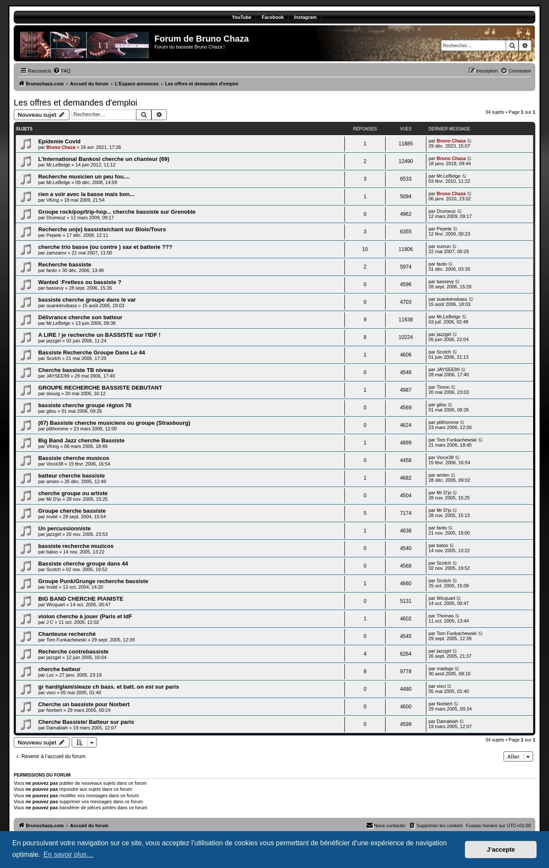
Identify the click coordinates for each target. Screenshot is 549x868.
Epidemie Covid (59, 141)
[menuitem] (61, 71)
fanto (51, 270)
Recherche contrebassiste (73, 651)
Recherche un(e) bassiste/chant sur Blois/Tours (102, 229)
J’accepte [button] (501, 849)
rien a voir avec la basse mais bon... (86, 194)
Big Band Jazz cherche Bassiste (81, 440)
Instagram (305, 17)
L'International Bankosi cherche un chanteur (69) (103, 159)
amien (52, 481)
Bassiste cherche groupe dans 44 (83, 563)
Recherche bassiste (64, 264)
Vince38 (54, 463)
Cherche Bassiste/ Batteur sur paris (86, 722)
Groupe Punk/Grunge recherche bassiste (93, 581)
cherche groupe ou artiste (73, 493)
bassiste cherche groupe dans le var (87, 299)
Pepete (53, 235)
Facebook (273, 17)
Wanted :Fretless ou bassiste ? (79, 282)
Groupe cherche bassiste (72, 511)
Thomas (445, 615)
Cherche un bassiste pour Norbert (84, 704)
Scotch (53, 358)
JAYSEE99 (57, 375)
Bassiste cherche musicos (73, 458)
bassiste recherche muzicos (76, 546)
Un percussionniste (64, 528)
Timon (443, 387)
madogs (445, 668)
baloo (52, 551)
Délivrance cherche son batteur (80, 317)
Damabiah (57, 727)
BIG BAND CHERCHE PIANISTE (81, 599)
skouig (53, 393)
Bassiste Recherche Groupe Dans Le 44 (91, 352)
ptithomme (57, 428)
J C (50, 622)
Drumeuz (56, 217)
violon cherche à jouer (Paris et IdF (85, 616)
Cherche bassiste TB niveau (76, 370)
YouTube (241, 17)
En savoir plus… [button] (68, 854)
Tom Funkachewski (457, 439)
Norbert (54, 710)
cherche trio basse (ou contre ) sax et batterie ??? (105, 247)
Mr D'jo (53, 499)
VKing (52, 200)
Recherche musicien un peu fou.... (84, 176)
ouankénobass (61, 305)
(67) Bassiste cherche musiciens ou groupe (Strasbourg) (114, 423)
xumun (444, 246)
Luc (50, 674)
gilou (51, 411)
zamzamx (56, 252)
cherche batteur (59, 669)
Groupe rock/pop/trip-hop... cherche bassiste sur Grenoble (117, 212)
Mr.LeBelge (58, 164)
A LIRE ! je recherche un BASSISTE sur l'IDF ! (99, 335)
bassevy (54, 287)
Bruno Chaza (60, 147)
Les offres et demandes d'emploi (75, 102)
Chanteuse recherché (67, 634)
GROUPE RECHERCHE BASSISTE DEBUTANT (100, 387)
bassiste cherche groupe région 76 (85, 405)
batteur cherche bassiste (71, 475)
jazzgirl (53, 340)
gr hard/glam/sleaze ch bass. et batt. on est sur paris (108, 687)
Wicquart (55, 604)
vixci (50, 692)
